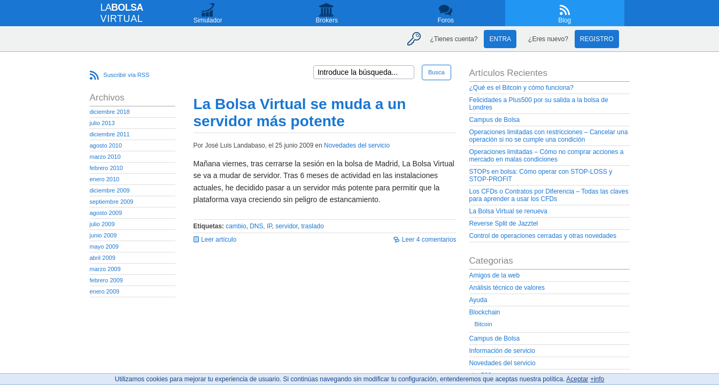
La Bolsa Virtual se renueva (508, 211)
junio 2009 (103, 235)
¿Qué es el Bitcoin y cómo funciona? (521, 87)
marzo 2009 (105, 269)
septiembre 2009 (112, 201)
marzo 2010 (105, 156)
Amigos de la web (494, 275)
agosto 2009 (106, 213)
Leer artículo (218, 239)
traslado (312, 226)
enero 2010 (105, 179)
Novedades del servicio (357, 145)
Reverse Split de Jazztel (503, 223)
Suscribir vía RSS (126, 75)
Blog (564, 20)
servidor (286, 226)
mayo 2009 (104, 246)
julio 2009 (102, 224)
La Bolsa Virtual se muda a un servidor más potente (300, 112)
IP (269, 226)
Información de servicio (502, 351)
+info (597, 379)
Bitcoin (483, 324)
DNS (256, 226)
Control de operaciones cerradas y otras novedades (543, 236)
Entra (500, 39)
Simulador (208, 20)
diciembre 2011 (110, 134)
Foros (445, 20)
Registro (597, 39)
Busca (436, 72)
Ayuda (478, 300)
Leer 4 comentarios (429, 239)
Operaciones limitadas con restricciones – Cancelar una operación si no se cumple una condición (548, 135)
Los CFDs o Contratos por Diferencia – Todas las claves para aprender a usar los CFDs (549, 195)
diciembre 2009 (110, 190)
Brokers (327, 20)
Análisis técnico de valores (507, 287)
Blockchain (484, 312)
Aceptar (577, 379)
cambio (236, 226)
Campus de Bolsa (494, 120)
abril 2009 (102, 258)
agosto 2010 (106, 145)
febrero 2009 (106, 280)
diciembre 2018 (110, 112)
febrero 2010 (106, 168)
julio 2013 (102, 123)
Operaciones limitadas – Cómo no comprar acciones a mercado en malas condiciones (546, 155)
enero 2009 (105, 291)
